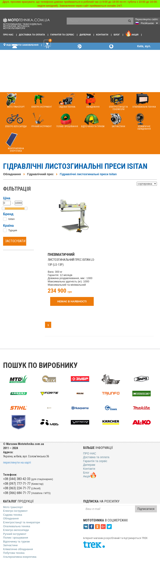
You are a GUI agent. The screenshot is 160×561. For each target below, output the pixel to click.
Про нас (8, 34)
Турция (12, 230)
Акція (132, 33)
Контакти (102, 34)
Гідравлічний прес (40, 174)
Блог (117, 34)
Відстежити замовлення (20, 44)
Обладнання (12, 174)
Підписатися (145, 509)
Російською (147, 23)
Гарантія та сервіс (62, 34)
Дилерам (85, 34)
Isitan (11, 219)
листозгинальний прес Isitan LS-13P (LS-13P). (71, 259)
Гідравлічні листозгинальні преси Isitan (88, 174)
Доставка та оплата (32, 34)
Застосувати (15, 241)
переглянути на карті (17, 462)
